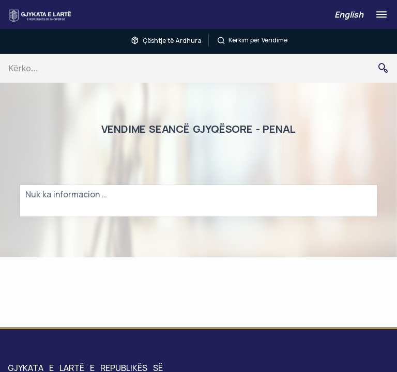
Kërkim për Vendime (252, 40)
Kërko (387, 68)
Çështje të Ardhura (166, 40)
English (348, 14)
